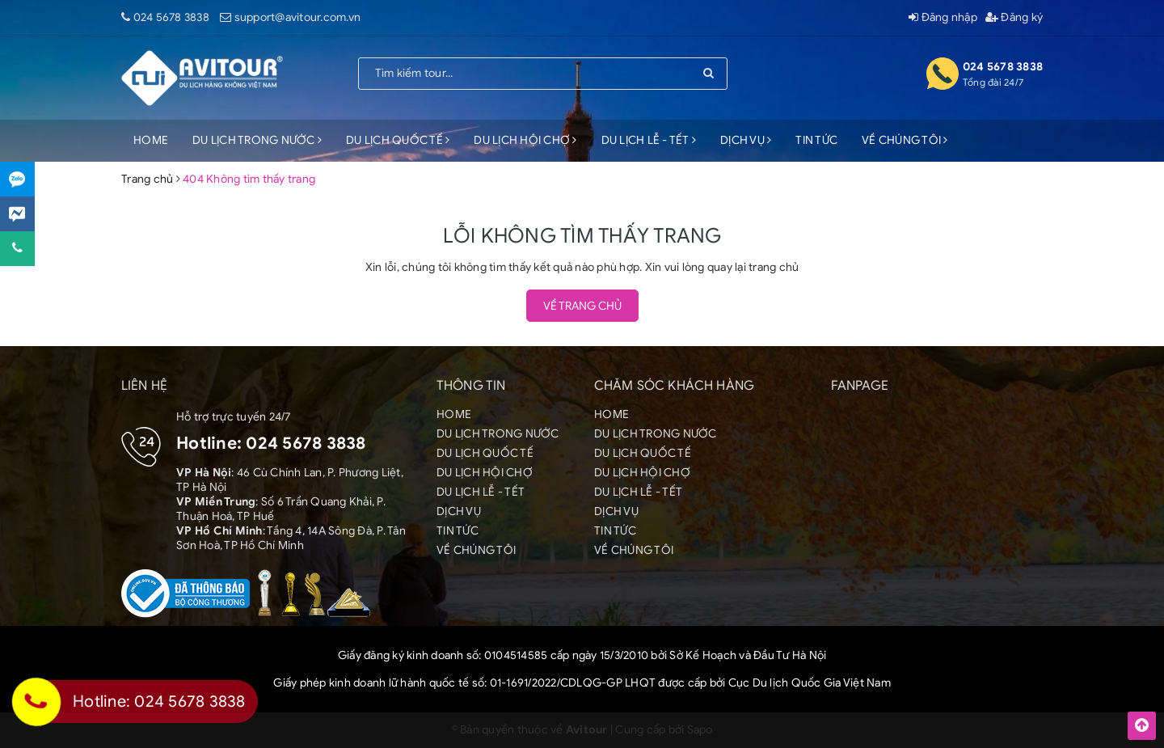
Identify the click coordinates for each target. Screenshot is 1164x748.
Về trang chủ (582, 306)
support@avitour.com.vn (297, 17)
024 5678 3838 (171, 17)
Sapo (700, 730)
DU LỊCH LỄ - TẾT (649, 140)
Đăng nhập (943, 17)
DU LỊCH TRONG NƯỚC (257, 140)
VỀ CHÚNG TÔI (905, 140)
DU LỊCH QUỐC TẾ (397, 140)
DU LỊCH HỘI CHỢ (525, 140)
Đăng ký (1014, 17)
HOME (150, 140)
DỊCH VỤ (745, 140)
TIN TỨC (816, 140)
